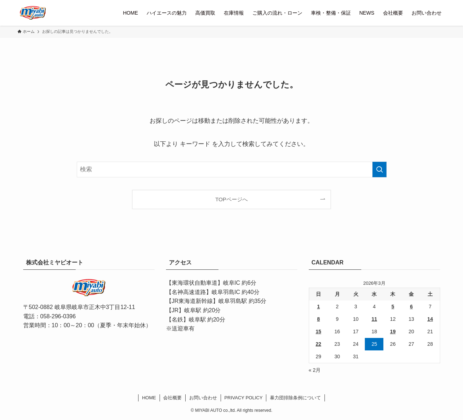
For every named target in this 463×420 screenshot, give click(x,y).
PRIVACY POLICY (243, 397)
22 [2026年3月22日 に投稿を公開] (318, 344)
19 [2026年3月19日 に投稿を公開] (393, 331)
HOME (149, 397)
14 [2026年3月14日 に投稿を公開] (430, 319)
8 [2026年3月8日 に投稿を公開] (318, 319)
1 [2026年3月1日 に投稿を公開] (318, 306)
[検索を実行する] (379, 169)
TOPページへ (231, 199)
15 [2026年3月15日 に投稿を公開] (318, 331)
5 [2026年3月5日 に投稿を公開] (392, 306)
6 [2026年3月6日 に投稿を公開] (411, 306)
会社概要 (172, 397)
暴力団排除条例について (295, 397)
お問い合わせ (203, 397)
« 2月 (315, 370)
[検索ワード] (232, 169)
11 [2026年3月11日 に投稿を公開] (374, 319)
